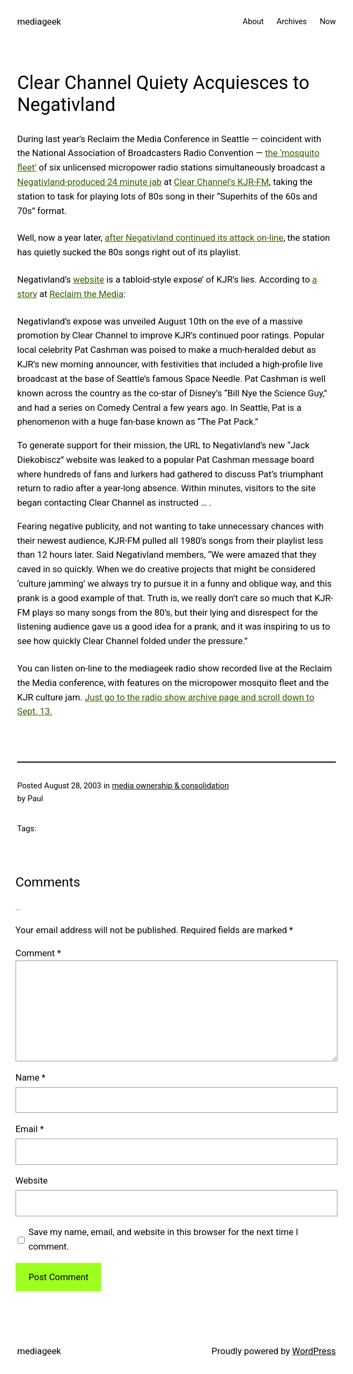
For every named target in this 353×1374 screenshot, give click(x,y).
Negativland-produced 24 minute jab (89, 181)
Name (31, 1077)
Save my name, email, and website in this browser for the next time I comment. (163, 1239)
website (88, 279)
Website (32, 1180)
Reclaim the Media (86, 294)
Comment (38, 953)
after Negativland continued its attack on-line (194, 237)
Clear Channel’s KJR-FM (221, 181)
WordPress (314, 1351)
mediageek (39, 21)
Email (30, 1129)
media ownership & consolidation (170, 786)
